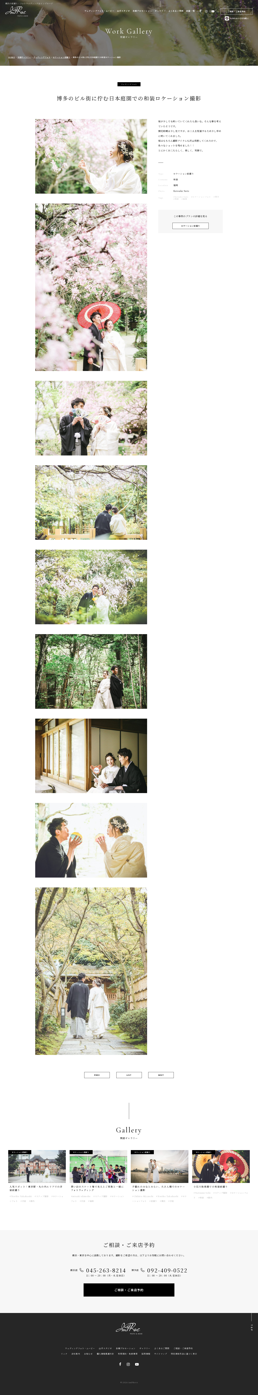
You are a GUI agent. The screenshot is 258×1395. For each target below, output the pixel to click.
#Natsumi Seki (202, 1192)
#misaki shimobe (81, 1196)
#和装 (176, 198)
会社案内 (75, 1353)
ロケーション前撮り (61, 57)
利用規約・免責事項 (128, 1353)
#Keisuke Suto (180, 196)
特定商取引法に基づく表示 (184, 1353)
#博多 (216, 196)
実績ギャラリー (24, 57)
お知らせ (88, 1353)
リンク (64, 1353)
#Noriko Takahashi (21, 1196)
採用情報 (146, 1353)
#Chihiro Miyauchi (142, 1196)
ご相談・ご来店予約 (237, 11)
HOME (11, 57)
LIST (129, 1075)
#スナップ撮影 (42, 1196)
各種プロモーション (142, 10)
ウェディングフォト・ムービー (99, 10)
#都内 (32, 1201)
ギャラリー (160, 10)
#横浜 (163, 1201)
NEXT (161, 1075)
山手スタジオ (123, 10)
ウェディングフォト (41, 57)
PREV (97, 1075)
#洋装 (23, 1201)
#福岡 (184, 198)
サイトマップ (160, 1353)
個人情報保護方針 (105, 1353)
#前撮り (153, 1201)
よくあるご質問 (175, 10)
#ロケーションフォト (201, 196)
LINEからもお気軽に (236, 18)
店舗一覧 (190, 10)
